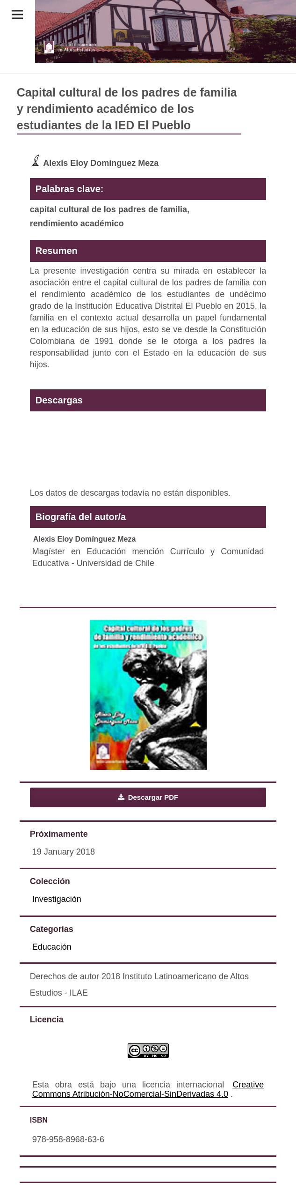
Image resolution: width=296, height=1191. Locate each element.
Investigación (56, 899)
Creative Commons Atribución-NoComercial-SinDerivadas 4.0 (148, 1089)
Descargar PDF (152, 797)
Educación (52, 947)
